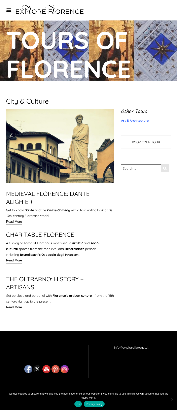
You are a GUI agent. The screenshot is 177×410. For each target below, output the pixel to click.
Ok (78, 404)
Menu (10, 10)
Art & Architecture (135, 120)
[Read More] (14, 222)
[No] (172, 399)
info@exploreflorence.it (131, 347)
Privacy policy (94, 404)
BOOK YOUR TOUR (146, 142)
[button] (60, 292)
